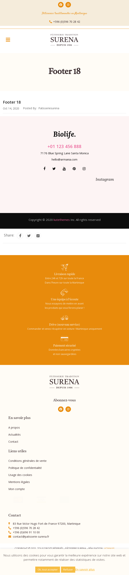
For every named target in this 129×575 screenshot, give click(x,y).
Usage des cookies (20, 475)
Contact (13, 441)
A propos (14, 427)
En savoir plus (85, 569)
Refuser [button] (68, 569)
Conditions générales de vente (27, 461)
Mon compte (16, 489)
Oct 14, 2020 (11, 108)
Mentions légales (19, 482)
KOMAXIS (109, 548)
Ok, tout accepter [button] (48, 569)
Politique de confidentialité (25, 468)
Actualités (14, 434)
